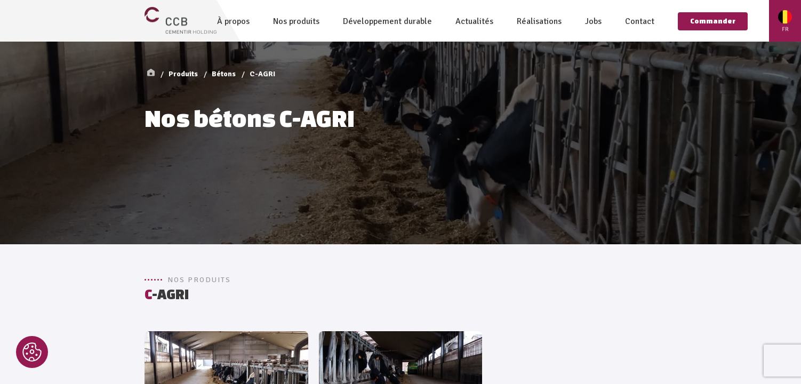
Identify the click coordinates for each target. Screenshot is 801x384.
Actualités (474, 21)
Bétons (224, 73)
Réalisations (539, 21)
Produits (183, 73)
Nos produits (296, 21)
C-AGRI (262, 73)
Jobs (593, 21)
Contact (639, 21)
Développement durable (387, 21)
